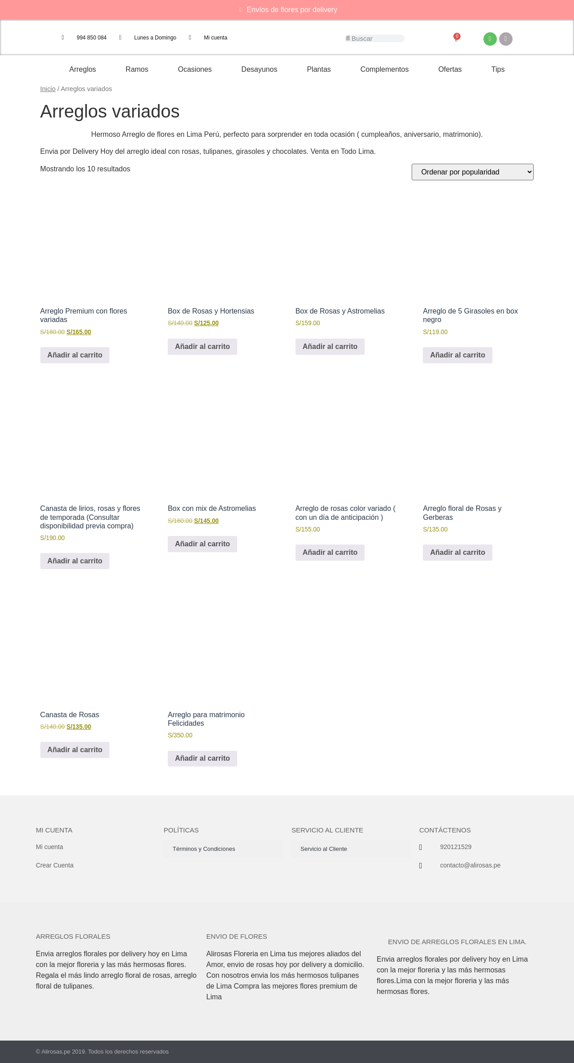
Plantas (318, 69)
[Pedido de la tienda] (473, 172)
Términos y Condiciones (204, 848)
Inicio (48, 88)
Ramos (137, 69)
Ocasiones (195, 69)
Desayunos (259, 69)
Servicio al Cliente (323, 848)
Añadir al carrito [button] (75, 355)
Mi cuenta (54, 830)
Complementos (385, 69)
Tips (498, 69)
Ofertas (449, 69)
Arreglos (83, 69)
